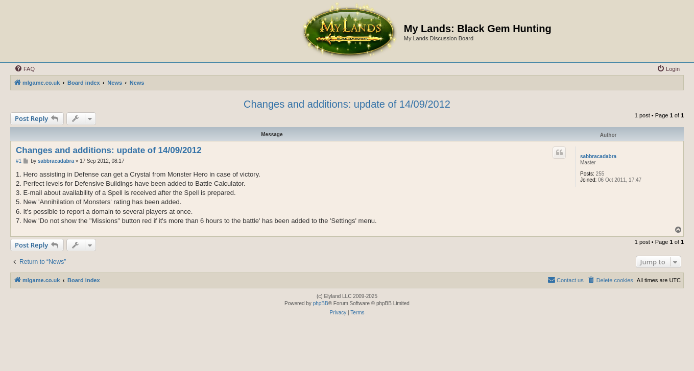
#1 (18, 161)
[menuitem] (24, 69)
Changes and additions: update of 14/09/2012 (347, 104)
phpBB (320, 303)
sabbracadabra (598, 156)
